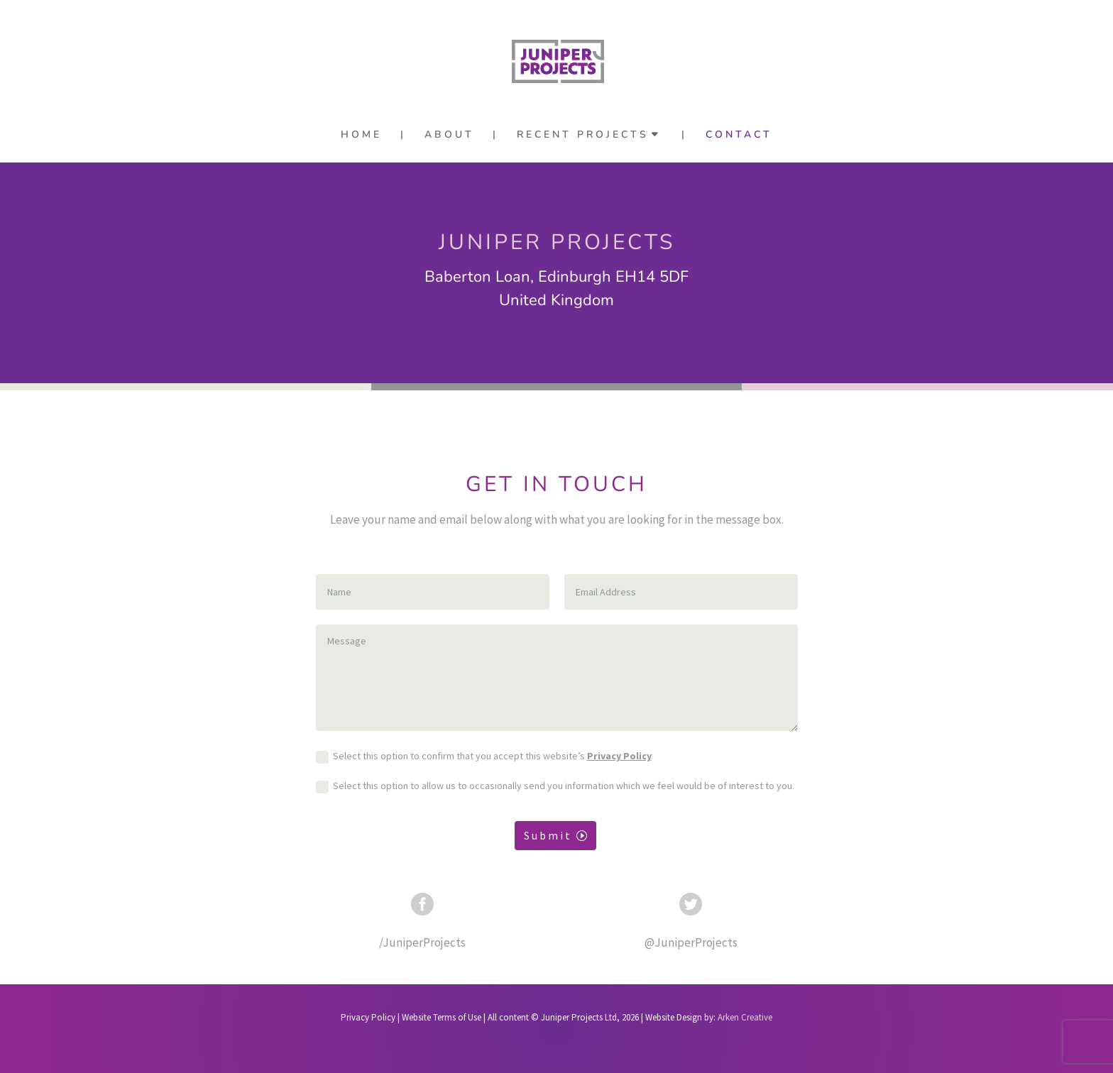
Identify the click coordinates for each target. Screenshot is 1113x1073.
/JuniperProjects (422, 942)
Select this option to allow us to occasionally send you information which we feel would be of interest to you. (555, 787)
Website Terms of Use (441, 1017)
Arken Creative (744, 1017)
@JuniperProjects (691, 942)
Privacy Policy (619, 755)
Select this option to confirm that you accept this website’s (484, 757)
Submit (548, 835)
